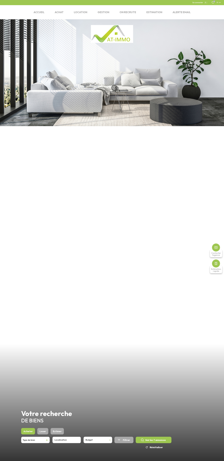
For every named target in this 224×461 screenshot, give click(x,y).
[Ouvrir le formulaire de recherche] (123, 444)
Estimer (57, 435)
